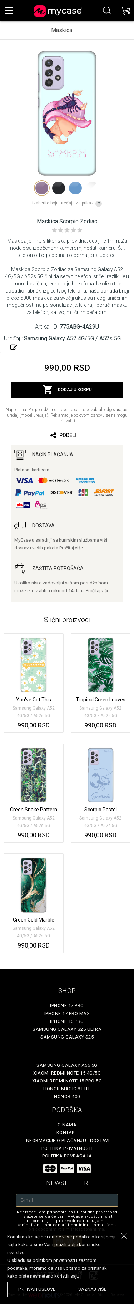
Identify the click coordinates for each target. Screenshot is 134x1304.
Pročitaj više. (71, 548)
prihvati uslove (36, 1289)
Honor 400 (67, 1096)
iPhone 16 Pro (67, 1021)
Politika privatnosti (67, 1148)
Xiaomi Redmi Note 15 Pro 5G (67, 1081)
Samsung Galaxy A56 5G (67, 1065)
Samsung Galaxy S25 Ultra (67, 1029)
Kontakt (67, 1132)
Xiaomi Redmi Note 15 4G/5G (67, 1073)
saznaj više (92, 1289)
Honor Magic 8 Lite (67, 1088)
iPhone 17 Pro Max (67, 1013)
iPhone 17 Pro (67, 1005)
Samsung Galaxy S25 (67, 1037)
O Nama (67, 1124)
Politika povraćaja (67, 1155)
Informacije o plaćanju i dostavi (67, 1140)
